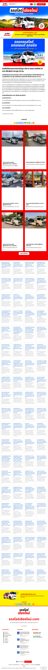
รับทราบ (43, 668)
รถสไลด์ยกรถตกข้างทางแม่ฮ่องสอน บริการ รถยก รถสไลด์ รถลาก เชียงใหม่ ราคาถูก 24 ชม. (30, 347)
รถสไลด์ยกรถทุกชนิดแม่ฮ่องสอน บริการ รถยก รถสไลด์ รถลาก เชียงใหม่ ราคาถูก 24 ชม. (29, 556)
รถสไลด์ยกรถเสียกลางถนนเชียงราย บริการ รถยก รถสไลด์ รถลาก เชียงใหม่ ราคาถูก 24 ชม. (41, 489)
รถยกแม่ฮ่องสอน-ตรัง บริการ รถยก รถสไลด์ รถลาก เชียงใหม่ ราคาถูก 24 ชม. (41, 441)
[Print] (33, 123)
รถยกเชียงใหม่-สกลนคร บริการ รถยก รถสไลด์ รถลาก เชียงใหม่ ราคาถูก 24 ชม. (18, 265)
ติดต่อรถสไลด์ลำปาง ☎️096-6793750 (35, 162)
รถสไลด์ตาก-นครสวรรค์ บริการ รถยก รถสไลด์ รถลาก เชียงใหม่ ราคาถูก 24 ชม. (29, 297)
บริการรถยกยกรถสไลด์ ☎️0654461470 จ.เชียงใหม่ (10, 163)
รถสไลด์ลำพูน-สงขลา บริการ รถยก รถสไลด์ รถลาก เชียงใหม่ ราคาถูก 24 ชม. (6, 280)
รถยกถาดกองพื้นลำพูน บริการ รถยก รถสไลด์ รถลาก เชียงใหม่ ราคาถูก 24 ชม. (5, 329)
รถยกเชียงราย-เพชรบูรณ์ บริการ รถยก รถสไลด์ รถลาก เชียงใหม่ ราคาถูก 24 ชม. (41, 572)
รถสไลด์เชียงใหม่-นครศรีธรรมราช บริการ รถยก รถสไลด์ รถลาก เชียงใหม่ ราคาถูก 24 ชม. (24, 640)
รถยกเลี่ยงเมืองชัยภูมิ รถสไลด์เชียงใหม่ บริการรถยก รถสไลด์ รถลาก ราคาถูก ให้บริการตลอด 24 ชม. (6, 458)
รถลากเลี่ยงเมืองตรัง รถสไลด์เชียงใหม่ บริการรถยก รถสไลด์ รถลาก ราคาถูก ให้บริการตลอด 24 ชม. (6, 313)
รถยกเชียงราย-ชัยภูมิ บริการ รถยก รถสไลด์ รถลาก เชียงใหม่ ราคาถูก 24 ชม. (41, 363)
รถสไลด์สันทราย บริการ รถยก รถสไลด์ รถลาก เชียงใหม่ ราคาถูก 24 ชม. (18, 410)
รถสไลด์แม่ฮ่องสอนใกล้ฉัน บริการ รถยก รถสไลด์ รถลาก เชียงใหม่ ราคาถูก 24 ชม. (17, 489)
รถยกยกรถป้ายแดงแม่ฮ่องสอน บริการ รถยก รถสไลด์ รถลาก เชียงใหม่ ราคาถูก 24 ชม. (18, 540)
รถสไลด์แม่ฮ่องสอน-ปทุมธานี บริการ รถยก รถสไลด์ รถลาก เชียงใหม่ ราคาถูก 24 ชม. (6, 363)
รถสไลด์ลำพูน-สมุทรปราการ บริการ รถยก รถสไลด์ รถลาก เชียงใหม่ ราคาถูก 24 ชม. (41, 347)
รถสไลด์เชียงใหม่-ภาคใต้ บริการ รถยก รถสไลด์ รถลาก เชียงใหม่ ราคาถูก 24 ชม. (17, 347)
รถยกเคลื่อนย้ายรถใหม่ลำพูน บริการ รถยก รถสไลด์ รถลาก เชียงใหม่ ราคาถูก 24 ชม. (41, 297)
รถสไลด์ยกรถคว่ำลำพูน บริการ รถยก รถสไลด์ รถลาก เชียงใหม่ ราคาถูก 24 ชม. (41, 265)
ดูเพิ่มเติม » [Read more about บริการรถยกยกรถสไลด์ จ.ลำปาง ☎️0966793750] (4, 208)
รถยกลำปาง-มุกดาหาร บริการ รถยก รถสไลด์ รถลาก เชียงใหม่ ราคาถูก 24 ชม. (18, 297)
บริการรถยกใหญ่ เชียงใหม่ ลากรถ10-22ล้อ (35, 204)
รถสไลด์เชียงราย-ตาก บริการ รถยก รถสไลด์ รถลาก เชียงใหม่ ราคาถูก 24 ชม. (24, 652)
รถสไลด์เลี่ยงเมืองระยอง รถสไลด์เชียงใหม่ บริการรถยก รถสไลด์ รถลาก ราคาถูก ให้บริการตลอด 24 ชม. (18, 364)
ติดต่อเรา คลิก (41, 4)
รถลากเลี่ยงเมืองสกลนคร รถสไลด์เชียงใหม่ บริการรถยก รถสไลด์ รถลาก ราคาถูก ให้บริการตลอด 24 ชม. (6, 541)
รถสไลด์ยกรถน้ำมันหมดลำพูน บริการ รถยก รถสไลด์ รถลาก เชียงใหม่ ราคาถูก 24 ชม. (29, 395)
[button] (24, 253)
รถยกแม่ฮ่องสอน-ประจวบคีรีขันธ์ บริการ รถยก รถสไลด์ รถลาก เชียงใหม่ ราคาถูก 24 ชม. (41, 313)
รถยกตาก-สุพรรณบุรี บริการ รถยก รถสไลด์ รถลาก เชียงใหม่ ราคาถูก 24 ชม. (30, 539)
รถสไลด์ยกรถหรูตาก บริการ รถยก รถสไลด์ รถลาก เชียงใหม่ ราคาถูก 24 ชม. (30, 280)
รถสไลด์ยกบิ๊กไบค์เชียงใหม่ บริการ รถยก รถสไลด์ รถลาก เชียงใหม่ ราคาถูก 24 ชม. (6, 506)
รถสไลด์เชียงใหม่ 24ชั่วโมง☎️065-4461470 (34, 245)
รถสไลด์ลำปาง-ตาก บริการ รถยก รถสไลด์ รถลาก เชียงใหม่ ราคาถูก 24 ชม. (30, 458)
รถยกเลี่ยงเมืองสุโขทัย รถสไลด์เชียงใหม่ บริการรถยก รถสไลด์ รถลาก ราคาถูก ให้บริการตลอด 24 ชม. (24, 633)
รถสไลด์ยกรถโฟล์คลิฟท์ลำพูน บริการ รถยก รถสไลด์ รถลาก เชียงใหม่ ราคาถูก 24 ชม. (41, 556)
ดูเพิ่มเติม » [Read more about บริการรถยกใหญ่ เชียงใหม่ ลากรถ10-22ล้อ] (27, 208)
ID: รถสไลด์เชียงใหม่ (38, 637)
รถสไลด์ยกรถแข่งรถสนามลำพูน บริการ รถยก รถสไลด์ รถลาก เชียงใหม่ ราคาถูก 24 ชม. (6, 297)
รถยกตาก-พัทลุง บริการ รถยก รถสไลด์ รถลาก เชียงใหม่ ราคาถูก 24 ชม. (41, 473)
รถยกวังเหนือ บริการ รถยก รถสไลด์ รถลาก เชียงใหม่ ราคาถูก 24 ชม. (41, 505)
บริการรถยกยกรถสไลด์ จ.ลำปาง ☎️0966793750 (10, 204)
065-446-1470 (37, 633)
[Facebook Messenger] (21, 123)
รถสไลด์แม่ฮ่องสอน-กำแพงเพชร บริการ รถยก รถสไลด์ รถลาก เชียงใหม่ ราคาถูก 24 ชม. (18, 523)
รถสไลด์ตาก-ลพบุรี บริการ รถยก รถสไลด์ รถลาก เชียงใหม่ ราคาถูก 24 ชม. (6, 410)
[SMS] (31, 123)
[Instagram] (25, 123)
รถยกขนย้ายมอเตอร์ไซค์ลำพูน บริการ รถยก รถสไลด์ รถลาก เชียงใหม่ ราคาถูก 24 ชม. (18, 572)
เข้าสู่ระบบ (39, 1)
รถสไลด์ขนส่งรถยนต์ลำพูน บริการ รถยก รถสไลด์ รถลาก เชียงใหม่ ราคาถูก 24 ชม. (29, 265)
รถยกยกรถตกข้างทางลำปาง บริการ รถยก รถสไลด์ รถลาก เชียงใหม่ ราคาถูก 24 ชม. (6, 442)
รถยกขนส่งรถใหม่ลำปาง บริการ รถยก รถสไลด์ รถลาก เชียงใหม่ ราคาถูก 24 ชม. (5, 347)
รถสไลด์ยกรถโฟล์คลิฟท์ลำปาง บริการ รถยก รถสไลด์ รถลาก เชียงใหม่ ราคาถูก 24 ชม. (6, 379)
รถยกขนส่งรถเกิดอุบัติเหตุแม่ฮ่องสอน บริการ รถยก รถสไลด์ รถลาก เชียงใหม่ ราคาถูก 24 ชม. (6, 265)
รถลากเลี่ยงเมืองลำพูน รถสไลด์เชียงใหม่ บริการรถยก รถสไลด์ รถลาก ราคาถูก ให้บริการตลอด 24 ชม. (30, 507)
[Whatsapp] (27, 123)
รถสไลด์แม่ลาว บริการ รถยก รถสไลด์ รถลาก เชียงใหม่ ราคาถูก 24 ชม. (18, 555)
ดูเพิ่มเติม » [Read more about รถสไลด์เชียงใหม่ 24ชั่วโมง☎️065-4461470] (27, 249)
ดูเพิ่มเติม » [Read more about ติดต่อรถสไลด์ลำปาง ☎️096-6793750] (27, 166)
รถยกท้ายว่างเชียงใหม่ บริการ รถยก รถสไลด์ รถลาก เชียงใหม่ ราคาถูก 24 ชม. (29, 442)
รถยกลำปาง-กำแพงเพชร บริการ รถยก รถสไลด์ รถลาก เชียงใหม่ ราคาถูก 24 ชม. (29, 572)
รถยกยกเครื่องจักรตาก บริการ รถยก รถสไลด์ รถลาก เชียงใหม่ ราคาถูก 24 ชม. (41, 523)
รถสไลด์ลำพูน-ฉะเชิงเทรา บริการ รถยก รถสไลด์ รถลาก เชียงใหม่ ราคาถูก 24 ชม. (41, 426)
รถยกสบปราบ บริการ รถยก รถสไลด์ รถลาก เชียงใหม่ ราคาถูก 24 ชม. (18, 280)
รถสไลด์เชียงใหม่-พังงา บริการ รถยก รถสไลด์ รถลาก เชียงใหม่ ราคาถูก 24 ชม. (5, 523)
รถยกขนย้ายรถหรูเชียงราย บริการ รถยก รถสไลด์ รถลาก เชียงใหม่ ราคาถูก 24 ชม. (6, 395)
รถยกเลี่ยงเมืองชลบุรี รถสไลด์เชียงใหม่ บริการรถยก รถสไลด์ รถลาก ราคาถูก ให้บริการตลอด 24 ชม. (29, 329)
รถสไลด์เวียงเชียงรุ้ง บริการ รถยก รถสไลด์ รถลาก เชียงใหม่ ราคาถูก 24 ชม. (41, 539)
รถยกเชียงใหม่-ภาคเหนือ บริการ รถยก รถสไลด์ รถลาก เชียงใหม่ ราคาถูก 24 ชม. (30, 379)
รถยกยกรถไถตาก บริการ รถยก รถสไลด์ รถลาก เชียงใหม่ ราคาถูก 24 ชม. (18, 379)
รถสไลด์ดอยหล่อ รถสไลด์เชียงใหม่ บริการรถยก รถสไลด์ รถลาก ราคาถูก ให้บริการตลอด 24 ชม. (29, 411)
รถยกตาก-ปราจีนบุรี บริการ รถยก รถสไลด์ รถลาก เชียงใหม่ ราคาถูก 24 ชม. (18, 313)
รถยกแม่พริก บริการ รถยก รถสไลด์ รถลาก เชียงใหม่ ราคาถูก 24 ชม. (18, 394)
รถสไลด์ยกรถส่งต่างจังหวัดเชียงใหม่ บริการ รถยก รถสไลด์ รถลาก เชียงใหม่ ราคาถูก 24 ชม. (6, 426)
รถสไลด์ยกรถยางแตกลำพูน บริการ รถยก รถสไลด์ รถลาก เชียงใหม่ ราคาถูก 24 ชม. (41, 281)
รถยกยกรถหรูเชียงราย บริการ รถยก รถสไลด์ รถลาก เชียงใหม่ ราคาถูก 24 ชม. (29, 363)
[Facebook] (19, 123)
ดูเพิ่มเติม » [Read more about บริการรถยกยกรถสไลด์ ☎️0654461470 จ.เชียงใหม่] (4, 167)
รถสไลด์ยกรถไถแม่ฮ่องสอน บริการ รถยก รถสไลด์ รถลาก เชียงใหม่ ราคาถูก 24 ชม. (29, 523)
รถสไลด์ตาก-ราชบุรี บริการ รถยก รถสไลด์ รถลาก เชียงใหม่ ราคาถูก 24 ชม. (41, 410)
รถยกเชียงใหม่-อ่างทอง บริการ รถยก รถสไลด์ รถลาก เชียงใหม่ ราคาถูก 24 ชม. (6, 473)
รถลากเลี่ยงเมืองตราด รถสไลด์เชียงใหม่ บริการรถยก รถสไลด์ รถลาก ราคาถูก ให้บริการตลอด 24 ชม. (6, 490)
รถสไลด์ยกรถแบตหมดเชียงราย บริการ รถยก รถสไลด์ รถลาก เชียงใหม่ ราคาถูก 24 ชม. (18, 426)
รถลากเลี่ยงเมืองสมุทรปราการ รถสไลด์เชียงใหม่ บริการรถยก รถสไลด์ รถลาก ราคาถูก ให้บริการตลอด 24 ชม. (18, 507)
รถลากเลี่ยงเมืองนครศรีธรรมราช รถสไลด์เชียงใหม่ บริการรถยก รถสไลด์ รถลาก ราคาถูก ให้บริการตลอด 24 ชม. (18, 330)
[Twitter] (23, 123)
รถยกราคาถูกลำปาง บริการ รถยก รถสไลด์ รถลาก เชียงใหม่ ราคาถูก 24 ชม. (41, 458)
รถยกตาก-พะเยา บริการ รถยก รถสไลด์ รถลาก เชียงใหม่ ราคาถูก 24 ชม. (18, 441)
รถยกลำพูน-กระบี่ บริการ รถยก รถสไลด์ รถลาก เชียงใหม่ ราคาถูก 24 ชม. (41, 329)
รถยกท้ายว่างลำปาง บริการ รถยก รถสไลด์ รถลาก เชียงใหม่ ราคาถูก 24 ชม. (41, 394)
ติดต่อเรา (36, 1)
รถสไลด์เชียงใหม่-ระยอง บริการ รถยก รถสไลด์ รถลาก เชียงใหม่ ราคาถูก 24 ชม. (17, 473)
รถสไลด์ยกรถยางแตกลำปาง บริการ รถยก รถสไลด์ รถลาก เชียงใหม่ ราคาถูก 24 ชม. (6, 572)
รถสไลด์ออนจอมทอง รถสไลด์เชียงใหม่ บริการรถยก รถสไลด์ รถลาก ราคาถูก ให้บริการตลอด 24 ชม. (17, 458)
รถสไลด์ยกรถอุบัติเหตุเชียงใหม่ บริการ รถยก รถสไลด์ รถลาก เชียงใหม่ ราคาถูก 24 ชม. (30, 313)
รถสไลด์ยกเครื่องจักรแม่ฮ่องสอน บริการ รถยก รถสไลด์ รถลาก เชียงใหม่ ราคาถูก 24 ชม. (6, 556)
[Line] (17, 123)
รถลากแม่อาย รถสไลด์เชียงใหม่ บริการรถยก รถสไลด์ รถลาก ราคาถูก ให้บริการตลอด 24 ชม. (29, 489)
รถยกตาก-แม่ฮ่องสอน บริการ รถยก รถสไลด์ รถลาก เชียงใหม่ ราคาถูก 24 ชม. (29, 426)
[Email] (29, 123)
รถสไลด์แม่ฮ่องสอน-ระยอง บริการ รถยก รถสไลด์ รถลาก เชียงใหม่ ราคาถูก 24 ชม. (24, 646)
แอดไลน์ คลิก (37, 636)
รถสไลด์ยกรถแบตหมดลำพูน (8, 113)
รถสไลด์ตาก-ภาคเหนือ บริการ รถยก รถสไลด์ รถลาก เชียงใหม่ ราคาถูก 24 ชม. (30, 473)
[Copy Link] (14, 123)
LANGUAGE (44, 1)
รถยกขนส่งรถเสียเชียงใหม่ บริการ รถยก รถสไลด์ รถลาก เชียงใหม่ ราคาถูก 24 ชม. (41, 379)
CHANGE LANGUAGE (21, 661)
